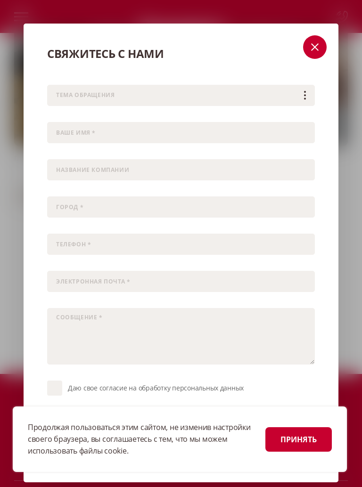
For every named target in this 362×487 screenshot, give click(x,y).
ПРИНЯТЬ (298, 439)
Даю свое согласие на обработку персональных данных (156, 387)
